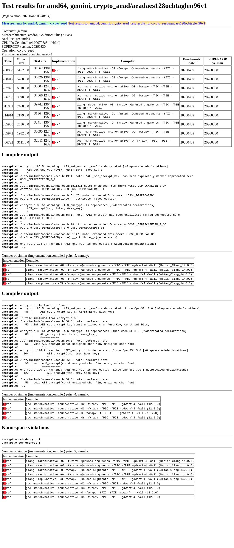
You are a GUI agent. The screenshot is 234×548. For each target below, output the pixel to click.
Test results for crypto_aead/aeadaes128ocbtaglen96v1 (167, 23)
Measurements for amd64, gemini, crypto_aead (34, 23)
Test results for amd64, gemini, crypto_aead (98, 23)
